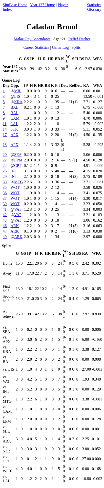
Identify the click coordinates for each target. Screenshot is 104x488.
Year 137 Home (42, 5)
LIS (17, 96)
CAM (15, 118)
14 (5, 129)
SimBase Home (15, 5)
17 (5, 135)
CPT (17, 165)
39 (5, 204)
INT (14, 171)
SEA (17, 154)
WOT (15, 187)
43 (5, 220)
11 (4, 124)
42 (5, 215)
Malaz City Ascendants (32, 39)
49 (5, 237)
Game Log (60, 47)
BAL (15, 107)
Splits (76, 47)
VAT (17, 209)
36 (5, 193)
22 (5, 160)
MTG (18, 182)
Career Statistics (36, 47)
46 (5, 226)
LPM (18, 160)
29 (5, 176)
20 (5, 154)
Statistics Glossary (94, 7)
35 (5, 187)
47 (5, 231)
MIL (17, 91)
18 (5, 145)
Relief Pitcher (79, 39)
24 (5, 165)
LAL (14, 124)
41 (5, 209)
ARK (15, 226)
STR (14, 129)
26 (5, 171)
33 (5, 182)
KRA (18, 102)
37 (5, 198)
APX (15, 135)
